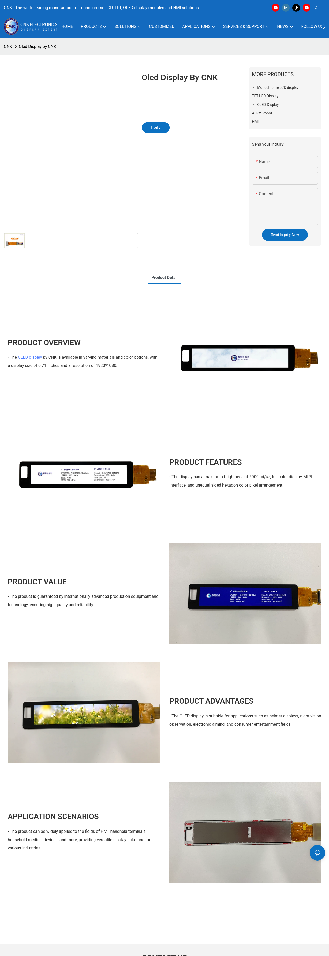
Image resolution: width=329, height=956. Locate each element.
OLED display (30, 357)
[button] (324, 26)
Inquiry (155, 127)
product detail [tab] (164, 277)
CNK (8, 46)
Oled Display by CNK (37, 46)
